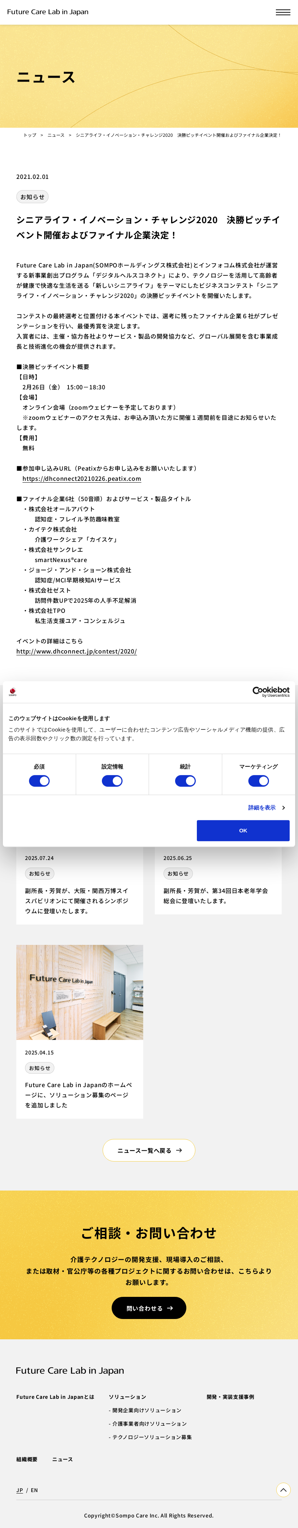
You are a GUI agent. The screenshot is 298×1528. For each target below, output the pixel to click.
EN (34, 1490)
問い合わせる (145, 1308)
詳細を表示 (262, 807)
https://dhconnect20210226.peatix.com (81, 478)
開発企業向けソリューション (147, 1410)
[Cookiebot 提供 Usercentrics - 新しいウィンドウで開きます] (258, 692)
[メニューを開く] (283, 12)
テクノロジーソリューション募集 (152, 1437)
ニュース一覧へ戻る (144, 1150)
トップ (29, 135)
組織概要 (27, 1459)
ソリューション (127, 1396)
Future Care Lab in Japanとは (55, 1396)
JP (19, 1490)
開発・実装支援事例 (230, 1396)
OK (243, 830)
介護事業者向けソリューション (149, 1423)
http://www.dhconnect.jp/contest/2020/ (76, 651)
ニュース (56, 135)
